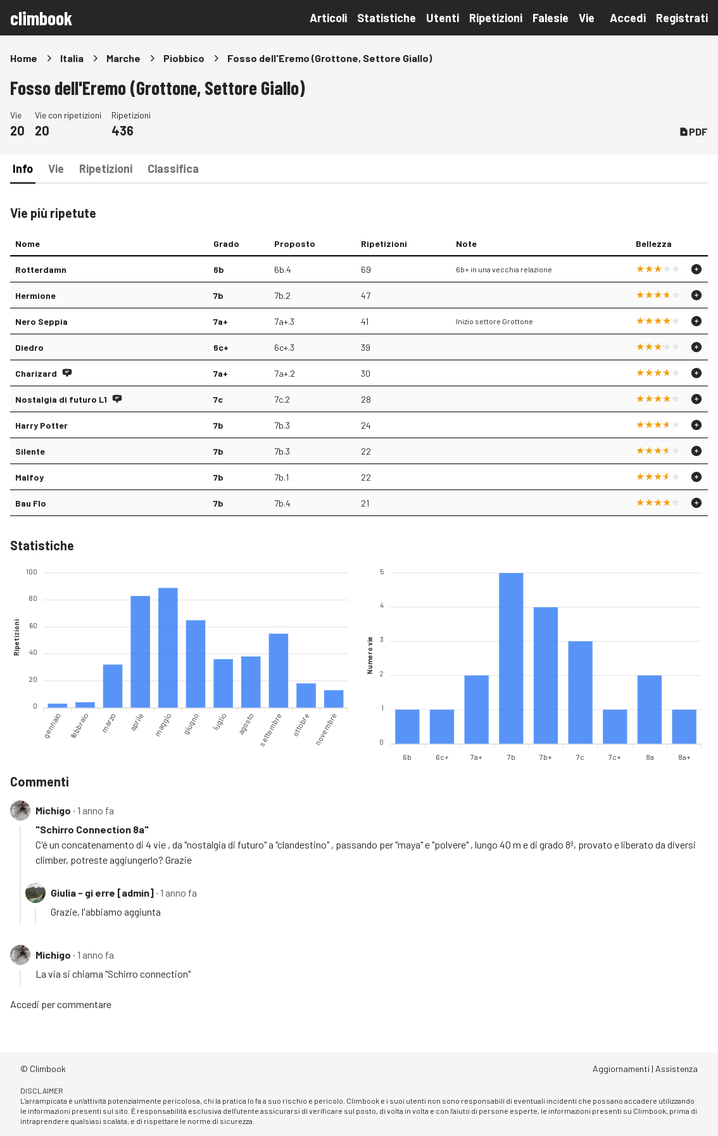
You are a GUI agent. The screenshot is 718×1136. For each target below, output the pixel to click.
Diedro (29, 347)
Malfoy (29, 477)
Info (23, 168)
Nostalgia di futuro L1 (61, 399)
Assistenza (676, 1068)
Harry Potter (41, 425)
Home (23, 58)
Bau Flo (30, 503)
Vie (587, 18)
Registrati (682, 18)
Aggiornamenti (621, 1068)
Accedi (628, 18)
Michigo (53, 810)
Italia (72, 58)
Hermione (35, 295)
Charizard (36, 373)
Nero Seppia (41, 321)
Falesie (550, 18)
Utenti (442, 18)
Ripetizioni (495, 18)
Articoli (328, 18)
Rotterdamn (40, 269)
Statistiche (386, 18)
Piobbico (184, 58)
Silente (30, 451)
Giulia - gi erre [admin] (102, 893)
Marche (123, 58)
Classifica (173, 168)
